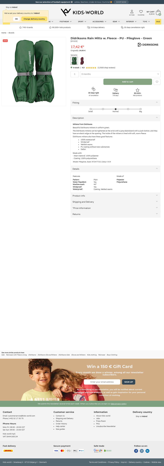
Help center (60, 426)
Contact (7, 412)
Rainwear (101, 355)
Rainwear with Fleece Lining (16, 355)
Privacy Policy (113, 462)
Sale (158, 22)
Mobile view (156, 462)
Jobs (98, 418)
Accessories (99, 22)
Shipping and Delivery (83, 202)
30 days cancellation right (133, 27)
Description (78, 118)
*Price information (82, 208)
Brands (11, 33)
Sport (82, 22)
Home (3, 33)
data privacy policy (118, 404)
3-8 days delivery (96, 27)
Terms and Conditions (97, 462)
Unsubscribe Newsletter (106, 426)
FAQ (98, 424)
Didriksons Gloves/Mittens (47, 355)
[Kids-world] (82, 12)
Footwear (66, 22)
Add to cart (127, 82)
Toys (146, 22)
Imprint (124, 462)
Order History (61, 424)
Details (76, 169)
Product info (79, 196)
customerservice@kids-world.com (21, 416)
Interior (131, 22)
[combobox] (120, 74)
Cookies (146, 462)
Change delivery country (34, 19)
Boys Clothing (112, 355)
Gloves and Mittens (78, 355)
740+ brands (26, 27)
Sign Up (128, 382)
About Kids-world (103, 416)
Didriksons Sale (64, 355)
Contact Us (60, 416)
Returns (76, 214)
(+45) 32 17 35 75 (16, 418)
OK (16, 19)
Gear (116, 22)
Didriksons (32, 355)
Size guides (60, 429)
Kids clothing (92, 355)
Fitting (76, 103)
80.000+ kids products (60, 27)
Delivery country (135, 462)
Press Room (101, 421)
